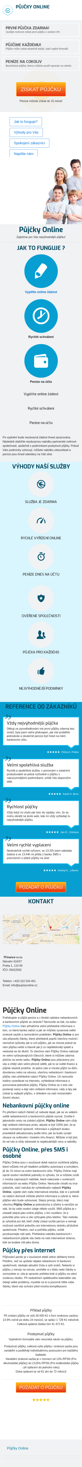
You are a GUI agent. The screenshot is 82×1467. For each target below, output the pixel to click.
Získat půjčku (41, 89)
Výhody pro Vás (26, 132)
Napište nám (23, 154)
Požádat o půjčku (41, 887)
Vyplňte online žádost (41, 292)
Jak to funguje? (26, 122)
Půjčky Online (11, 1026)
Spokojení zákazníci (29, 143)
